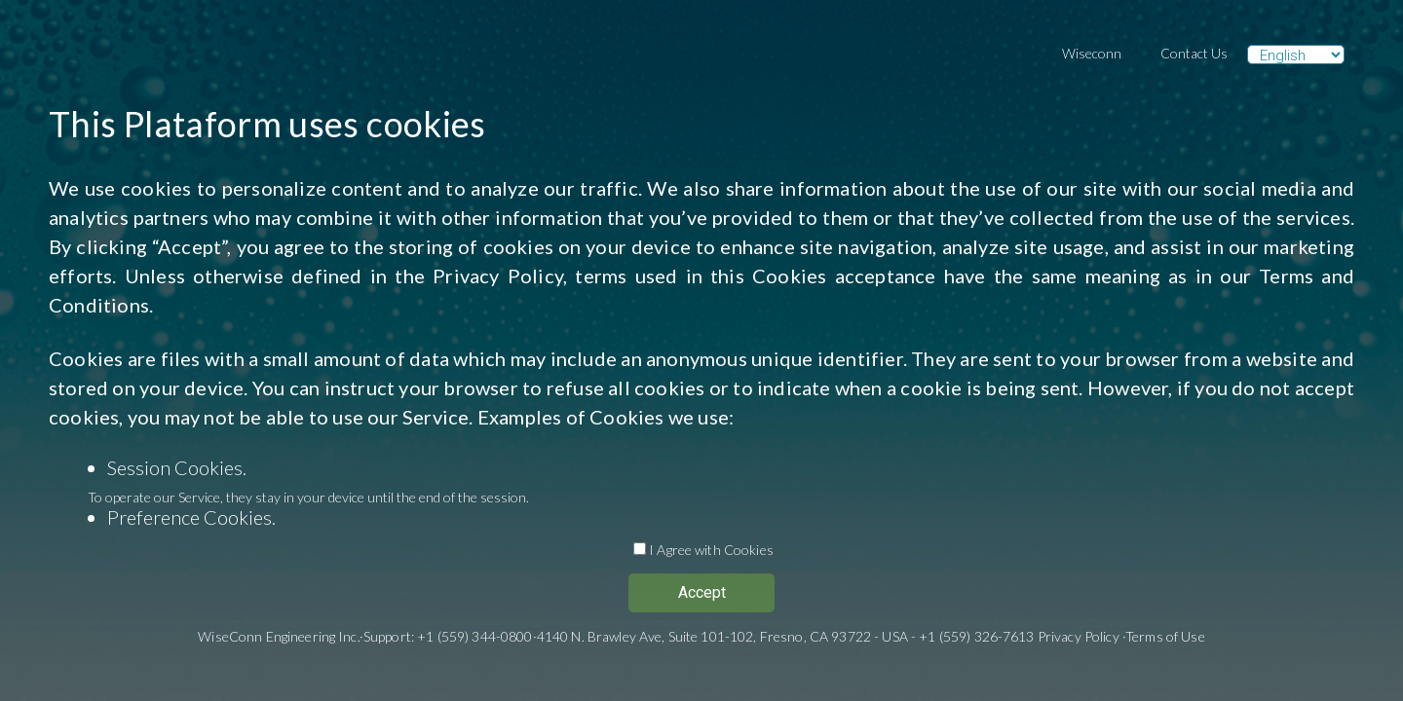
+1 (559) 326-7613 (976, 636)
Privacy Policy (498, 275)
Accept (702, 592)
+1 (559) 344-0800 (474, 636)
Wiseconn (1091, 53)
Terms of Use (1165, 636)
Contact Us (1194, 53)
